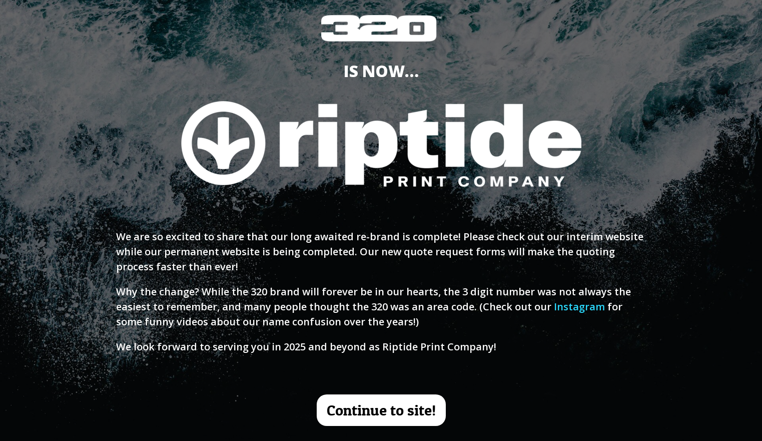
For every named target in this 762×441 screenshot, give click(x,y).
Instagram (579, 306)
